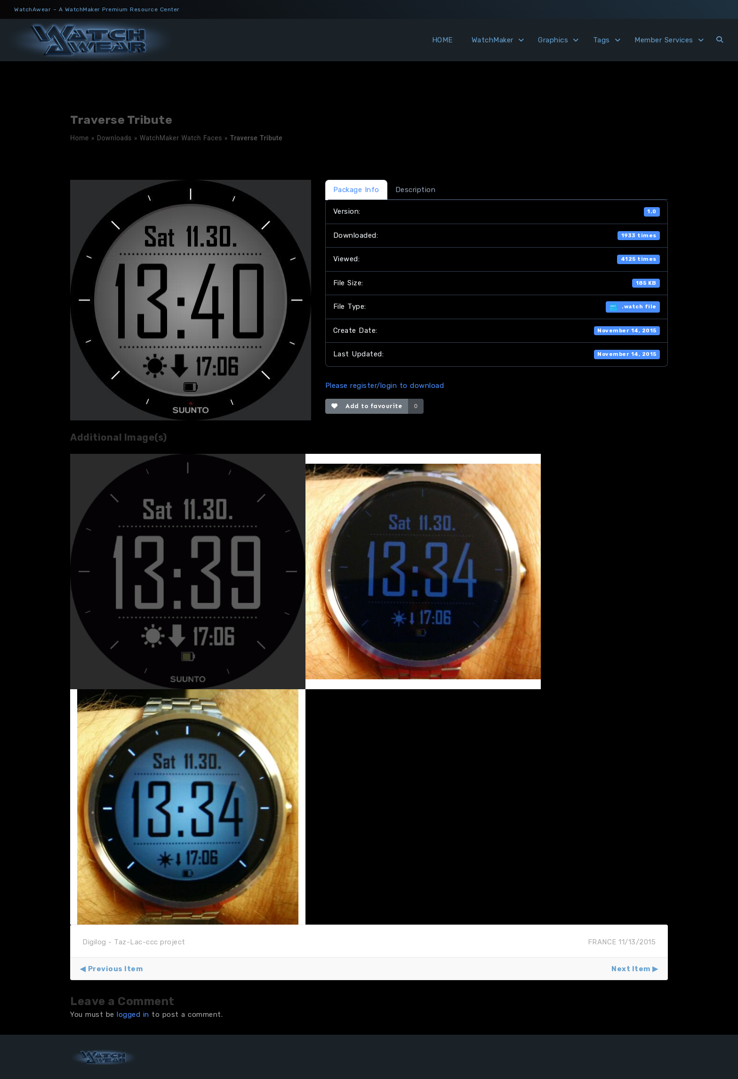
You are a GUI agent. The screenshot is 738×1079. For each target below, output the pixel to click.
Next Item (630, 969)
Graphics (553, 40)
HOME (442, 40)
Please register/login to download (384, 385)
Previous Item (115, 969)
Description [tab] (415, 189)
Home (79, 138)
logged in (133, 1014)
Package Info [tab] (356, 189)
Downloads (114, 138)
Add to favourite (366, 406)
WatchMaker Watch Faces (181, 138)
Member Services (663, 40)
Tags (601, 40)
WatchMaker (492, 40)
